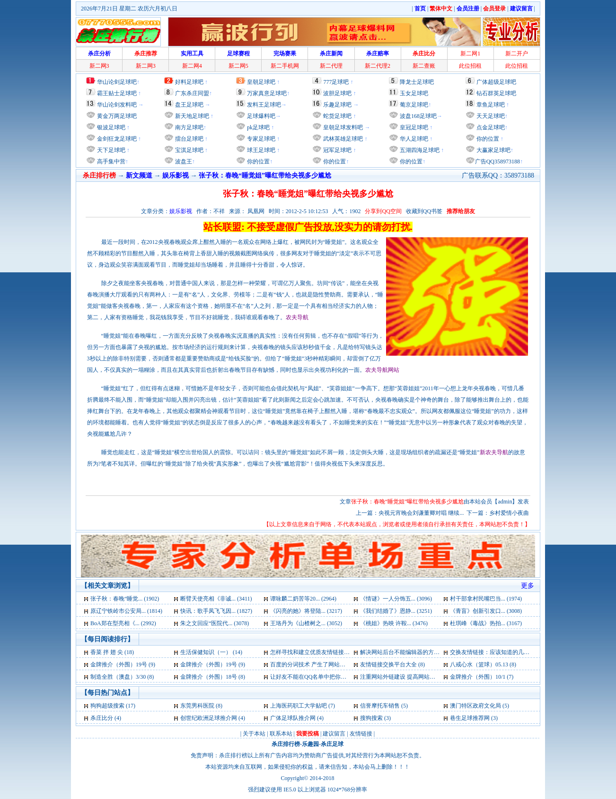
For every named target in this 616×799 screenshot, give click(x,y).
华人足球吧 (413, 138)
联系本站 (281, 733)
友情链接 (361, 733)
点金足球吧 (490, 127)
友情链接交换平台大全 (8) (392, 664)
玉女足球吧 (414, 93)
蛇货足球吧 (338, 116)
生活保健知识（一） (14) (211, 652)
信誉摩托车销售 (380, 705)
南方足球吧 (188, 127)
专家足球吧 (260, 138)
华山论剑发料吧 (117, 104)
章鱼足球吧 (490, 104)
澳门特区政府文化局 (475, 705)
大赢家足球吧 (492, 150)
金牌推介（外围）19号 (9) (122, 664)
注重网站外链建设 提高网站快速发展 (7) (410, 676)
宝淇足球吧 (189, 150)
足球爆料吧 (261, 116)
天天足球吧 (490, 116)
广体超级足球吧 (496, 82)
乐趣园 (310, 744)
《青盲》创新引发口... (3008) (486, 611)
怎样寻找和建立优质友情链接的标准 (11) (321, 652)
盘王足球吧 (189, 104)
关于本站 (254, 733)
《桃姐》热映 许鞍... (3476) (394, 623)
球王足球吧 (260, 150)
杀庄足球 (332, 744)
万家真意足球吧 (267, 93)
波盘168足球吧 (418, 116)
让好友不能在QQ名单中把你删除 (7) (315, 676)
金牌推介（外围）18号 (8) (212, 676)
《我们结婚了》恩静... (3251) (396, 611)
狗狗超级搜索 (107, 705)
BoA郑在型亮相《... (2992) (123, 623)
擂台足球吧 (188, 138)
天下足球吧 (110, 150)
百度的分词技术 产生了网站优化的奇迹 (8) (323, 664)
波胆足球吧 (337, 93)
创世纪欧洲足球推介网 (208, 718)
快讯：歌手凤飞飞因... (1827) (216, 611)
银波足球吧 (111, 127)
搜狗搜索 (371, 718)
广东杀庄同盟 (192, 93)
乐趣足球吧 (337, 104)
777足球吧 (336, 82)
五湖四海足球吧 (419, 150)
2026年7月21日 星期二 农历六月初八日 (129, 8)
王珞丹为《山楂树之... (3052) (306, 623)
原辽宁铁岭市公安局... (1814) (126, 611)
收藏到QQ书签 (424, 211)
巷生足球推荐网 (470, 718)
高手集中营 (110, 161)
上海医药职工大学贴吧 (298, 705)
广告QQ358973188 (497, 161)
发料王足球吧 (264, 104)
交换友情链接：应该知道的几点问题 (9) (499, 652)
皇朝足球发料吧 (342, 127)
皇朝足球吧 (261, 82)
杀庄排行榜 (286, 744)
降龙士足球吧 (417, 82)
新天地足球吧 (191, 116)
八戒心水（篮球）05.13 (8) (483, 664)
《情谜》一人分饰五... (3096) (396, 598)
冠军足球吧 (337, 150)
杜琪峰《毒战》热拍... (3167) (486, 623)
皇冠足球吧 (413, 127)
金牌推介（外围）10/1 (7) (481, 676)
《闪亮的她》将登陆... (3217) (306, 611)
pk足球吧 (258, 127)
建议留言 (334, 733)
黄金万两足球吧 (117, 116)
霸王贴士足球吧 (117, 93)
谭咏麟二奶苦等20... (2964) (303, 598)
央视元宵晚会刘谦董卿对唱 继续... (421, 513)
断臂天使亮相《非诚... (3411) (216, 598)
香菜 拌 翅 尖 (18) (112, 652)
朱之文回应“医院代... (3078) (214, 623)
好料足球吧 (189, 82)
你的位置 (258, 161)
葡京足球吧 (414, 104)
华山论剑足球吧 (117, 82)
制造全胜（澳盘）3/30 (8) (122, 676)
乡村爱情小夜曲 (509, 513)
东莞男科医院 (197, 705)
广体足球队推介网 (293, 718)
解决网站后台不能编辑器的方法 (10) (405, 652)
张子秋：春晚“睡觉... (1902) (124, 598)
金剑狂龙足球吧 (116, 138)
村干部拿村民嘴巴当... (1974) (486, 598)
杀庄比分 (101, 718)
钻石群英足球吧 (496, 93)
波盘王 (183, 161)
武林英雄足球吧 (342, 138)
